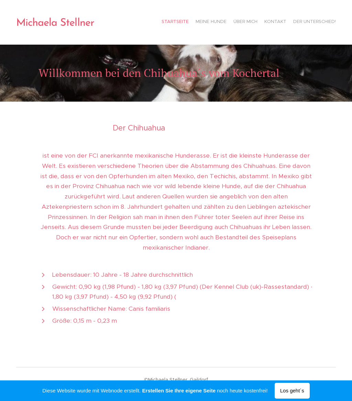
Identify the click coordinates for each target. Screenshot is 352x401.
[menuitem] (309, 22)
